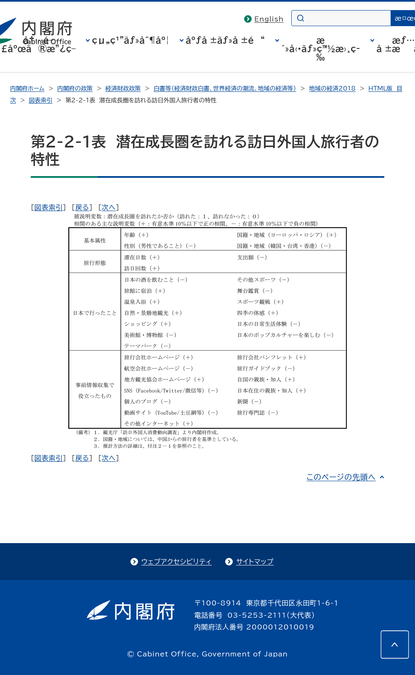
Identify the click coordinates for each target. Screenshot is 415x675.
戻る (82, 207)
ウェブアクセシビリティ (176, 561)
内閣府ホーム (27, 88)
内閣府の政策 (75, 88)
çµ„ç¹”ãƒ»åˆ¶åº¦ (130, 40)
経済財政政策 (123, 88)
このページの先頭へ (341, 477)
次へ (109, 207)
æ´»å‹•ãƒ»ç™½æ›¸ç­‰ (320, 48)
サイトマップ (255, 561)
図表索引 (40, 100)
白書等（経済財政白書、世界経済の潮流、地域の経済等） (225, 88)
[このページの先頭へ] (394, 644)
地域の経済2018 (332, 88)
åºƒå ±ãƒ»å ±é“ (225, 40)
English (269, 19)
